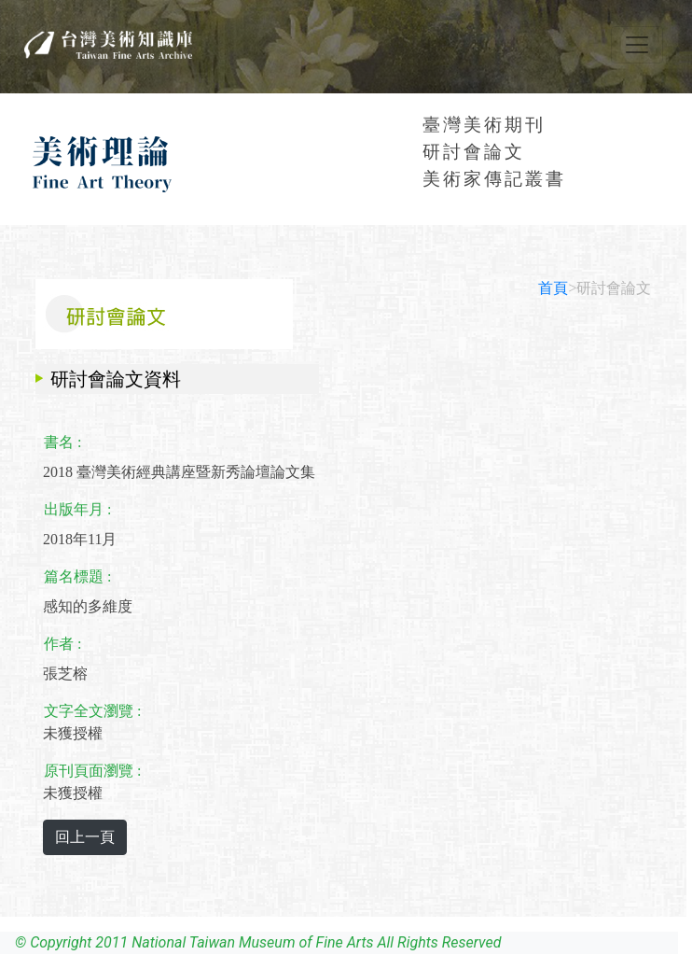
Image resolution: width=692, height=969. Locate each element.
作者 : (62, 644)
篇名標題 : (77, 576)
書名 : (62, 442)
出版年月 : (77, 509)
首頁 (553, 288)
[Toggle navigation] (637, 44)
